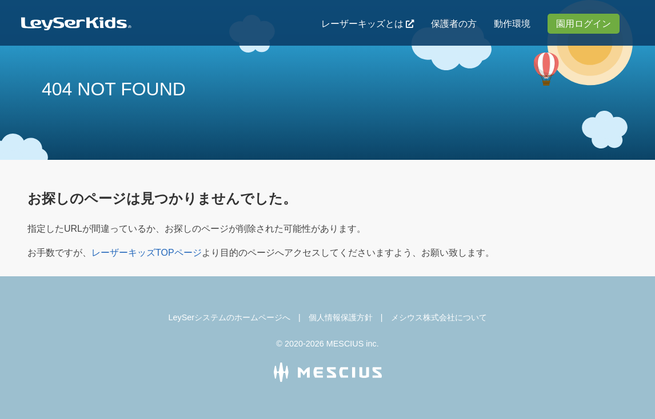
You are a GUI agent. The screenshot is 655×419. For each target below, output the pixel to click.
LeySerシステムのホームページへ (229, 317)
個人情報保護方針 (341, 317)
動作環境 (512, 24)
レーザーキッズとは (362, 24)
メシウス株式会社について (439, 317)
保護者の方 (454, 24)
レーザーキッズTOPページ (146, 252)
